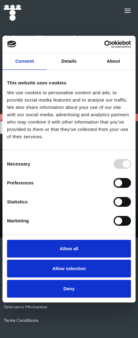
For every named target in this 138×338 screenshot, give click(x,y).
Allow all (69, 248)
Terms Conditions (21, 320)
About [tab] (113, 61)
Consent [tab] (24, 61)
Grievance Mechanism (25, 307)
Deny (69, 288)
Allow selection (68, 268)
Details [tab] (69, 61)
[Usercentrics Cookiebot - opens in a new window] (104, 44)
